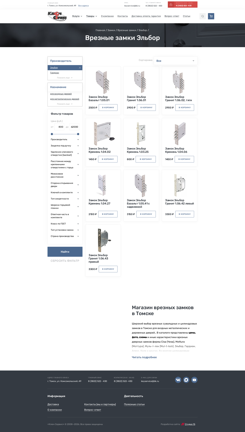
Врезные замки (127, 30)
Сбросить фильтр (65, 261)
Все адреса (83, 6)
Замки (111, 30)
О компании (55, 409)
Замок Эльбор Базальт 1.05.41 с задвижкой (138, 204)
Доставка (53, 404)
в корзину (108, 107)
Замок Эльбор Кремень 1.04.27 (99, 202)
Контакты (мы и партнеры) (100, 404)
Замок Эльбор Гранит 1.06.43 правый (98, 258)
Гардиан (54, 72)
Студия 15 (190, 424)
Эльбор (142, 30)
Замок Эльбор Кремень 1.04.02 (100, 150)
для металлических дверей (64, 99)
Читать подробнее (144, 357)
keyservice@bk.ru (132, 6)
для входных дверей (61, 94)
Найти (65, 251)
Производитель (60, 61)
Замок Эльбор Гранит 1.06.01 (136, 98)
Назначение (58, 87)
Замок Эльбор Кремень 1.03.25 (138, 150)
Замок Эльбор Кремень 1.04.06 (176, 150)
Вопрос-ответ (92, 409)
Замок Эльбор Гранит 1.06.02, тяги (178, 98)
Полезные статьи (134, 404)
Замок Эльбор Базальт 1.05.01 (99, 98)
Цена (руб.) (57, 121)
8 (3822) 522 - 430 (154, 6)
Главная (100, 30)
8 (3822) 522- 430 (123, 381)
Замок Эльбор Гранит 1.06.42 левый (179, 202)
